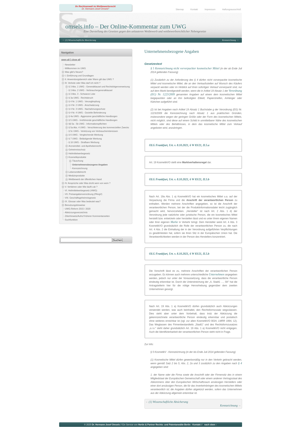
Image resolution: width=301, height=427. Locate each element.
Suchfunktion (71, 219)
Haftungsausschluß (231, 9)
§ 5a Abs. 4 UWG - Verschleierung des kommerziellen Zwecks (99, 127)
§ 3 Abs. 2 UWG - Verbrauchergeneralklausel (90, 90)
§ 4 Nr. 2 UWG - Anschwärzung (84, 105)
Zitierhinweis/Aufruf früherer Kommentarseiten (87, 216)
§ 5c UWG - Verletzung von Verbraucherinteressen (93, 131)
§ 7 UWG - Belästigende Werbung (85, 138)
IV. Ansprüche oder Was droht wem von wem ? (88, 183)
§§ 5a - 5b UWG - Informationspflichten (88, 124)
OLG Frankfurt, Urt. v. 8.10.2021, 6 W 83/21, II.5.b (179, 179)
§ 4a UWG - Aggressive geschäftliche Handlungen (93, 116)
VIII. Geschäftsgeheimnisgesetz (80, 198)
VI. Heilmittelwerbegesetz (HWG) (81, 190)
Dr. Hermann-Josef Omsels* (95, 9)
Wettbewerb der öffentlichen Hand (85, 179)
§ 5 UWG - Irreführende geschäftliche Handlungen (93, 120)
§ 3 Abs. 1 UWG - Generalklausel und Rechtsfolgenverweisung (99, 86)
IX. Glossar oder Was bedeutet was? (83, 201)
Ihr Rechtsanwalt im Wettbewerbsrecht (95, 6)
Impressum (210, 9)
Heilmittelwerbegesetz (79, 153)
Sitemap (180, 9)
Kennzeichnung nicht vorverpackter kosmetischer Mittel (187, 68)
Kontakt (194, 9)
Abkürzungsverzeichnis (76, 212)
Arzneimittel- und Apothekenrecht (85, 146)
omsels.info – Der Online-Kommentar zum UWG (125, 26)
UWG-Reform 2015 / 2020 (77, 209)
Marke (174, 222)
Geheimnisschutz (77, 150)
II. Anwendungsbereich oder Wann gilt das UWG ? (89, 79)
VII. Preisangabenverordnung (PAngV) (83, 194)
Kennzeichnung (229, 40)
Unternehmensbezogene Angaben (90, 164)
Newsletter (70, 64)
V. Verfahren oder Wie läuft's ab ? (81, 186)
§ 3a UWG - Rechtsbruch (81, 98)
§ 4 (240, 363)
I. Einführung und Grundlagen (79, 75)
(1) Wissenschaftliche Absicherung (80, 40)
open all (65, 59)
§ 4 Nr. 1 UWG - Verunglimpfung (84, 101)
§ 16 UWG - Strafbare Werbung (84, 142)
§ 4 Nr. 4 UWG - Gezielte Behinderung (87, 112)
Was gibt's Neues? (74, 72)
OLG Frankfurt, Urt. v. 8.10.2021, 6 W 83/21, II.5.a (179, 145)
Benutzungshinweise (75, 205)
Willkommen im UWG (75, 68)
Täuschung (77, 161)
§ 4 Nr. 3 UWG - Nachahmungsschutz (87, 109)
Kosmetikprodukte (77, 157)
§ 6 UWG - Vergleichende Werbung (86, 135)
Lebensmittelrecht (77, 172)
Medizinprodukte (77, 175)
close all (76, 59)
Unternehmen (216, 274)
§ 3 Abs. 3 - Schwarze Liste (82, 94)
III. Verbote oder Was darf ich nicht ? (82, 83)
